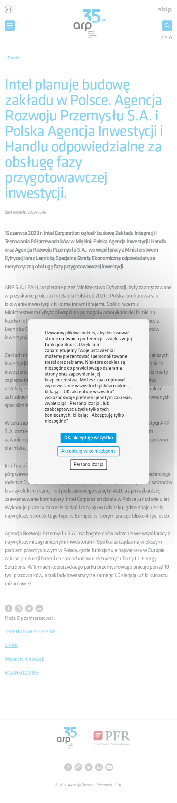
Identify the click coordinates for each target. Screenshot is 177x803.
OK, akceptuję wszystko (88, 438)
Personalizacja (88, 465)
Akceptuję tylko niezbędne (88, 451)
